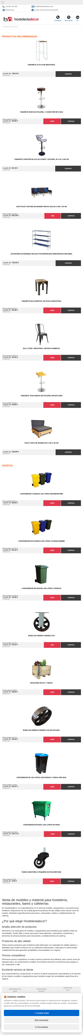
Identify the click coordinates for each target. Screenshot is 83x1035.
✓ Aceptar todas (41, 1023)
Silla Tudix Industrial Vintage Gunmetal (41, 348)
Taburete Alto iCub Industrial (41, 65)
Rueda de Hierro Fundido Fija (41, 636)
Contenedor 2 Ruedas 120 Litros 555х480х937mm (41, 494)
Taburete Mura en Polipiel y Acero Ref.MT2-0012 (41, 112)
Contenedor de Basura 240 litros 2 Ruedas (41, 588)
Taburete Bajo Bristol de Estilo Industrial (41, 301)
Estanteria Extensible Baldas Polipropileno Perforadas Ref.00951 (41, 254)
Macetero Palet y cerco (41, 683)
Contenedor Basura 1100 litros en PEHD (41, 825)
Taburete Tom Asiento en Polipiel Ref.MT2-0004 (41, 396)
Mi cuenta (69, 18)
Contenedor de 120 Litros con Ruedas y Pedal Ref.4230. (41, 777)
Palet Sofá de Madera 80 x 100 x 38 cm (41, 443)
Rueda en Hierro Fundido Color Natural (41, 730)
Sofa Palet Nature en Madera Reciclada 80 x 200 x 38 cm (41, 207)
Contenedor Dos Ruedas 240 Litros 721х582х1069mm (41, 541)
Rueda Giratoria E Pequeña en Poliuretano (41, 872)
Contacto (57, 18)
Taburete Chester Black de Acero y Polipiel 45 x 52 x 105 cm (41, 159)
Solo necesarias (41, 1031)
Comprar (68, 74)
